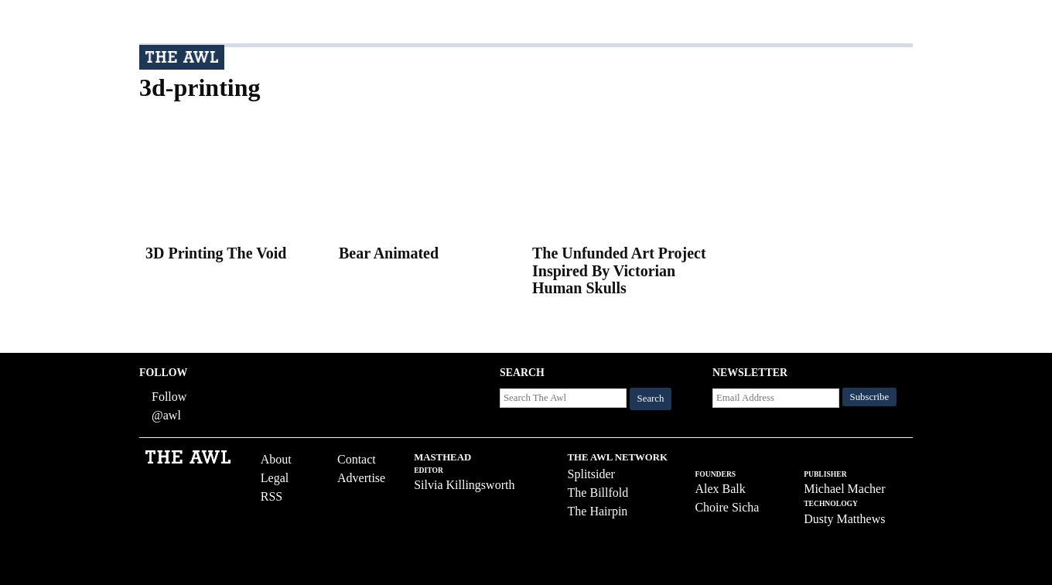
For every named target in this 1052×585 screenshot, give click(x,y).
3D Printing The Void (215, 253)
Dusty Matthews (844, 518)
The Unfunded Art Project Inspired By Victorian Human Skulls (619, 270)
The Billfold (598, 492)
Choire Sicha (727, 507)
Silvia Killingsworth (464, 484)
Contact (356, 459)
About (276, 459)
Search (650, 398)
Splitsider (591, 474)
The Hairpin (598, 511)
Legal (275, 477)
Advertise (361, 477)
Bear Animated (389, 253)
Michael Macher (844, 488)
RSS (271, 496)
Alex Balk (720, 488)
